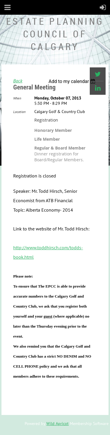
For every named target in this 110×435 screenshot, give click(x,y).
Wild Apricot (57, 423)
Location (19, 111)
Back (17, 81)
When (17, 98)
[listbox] (72, 81)
